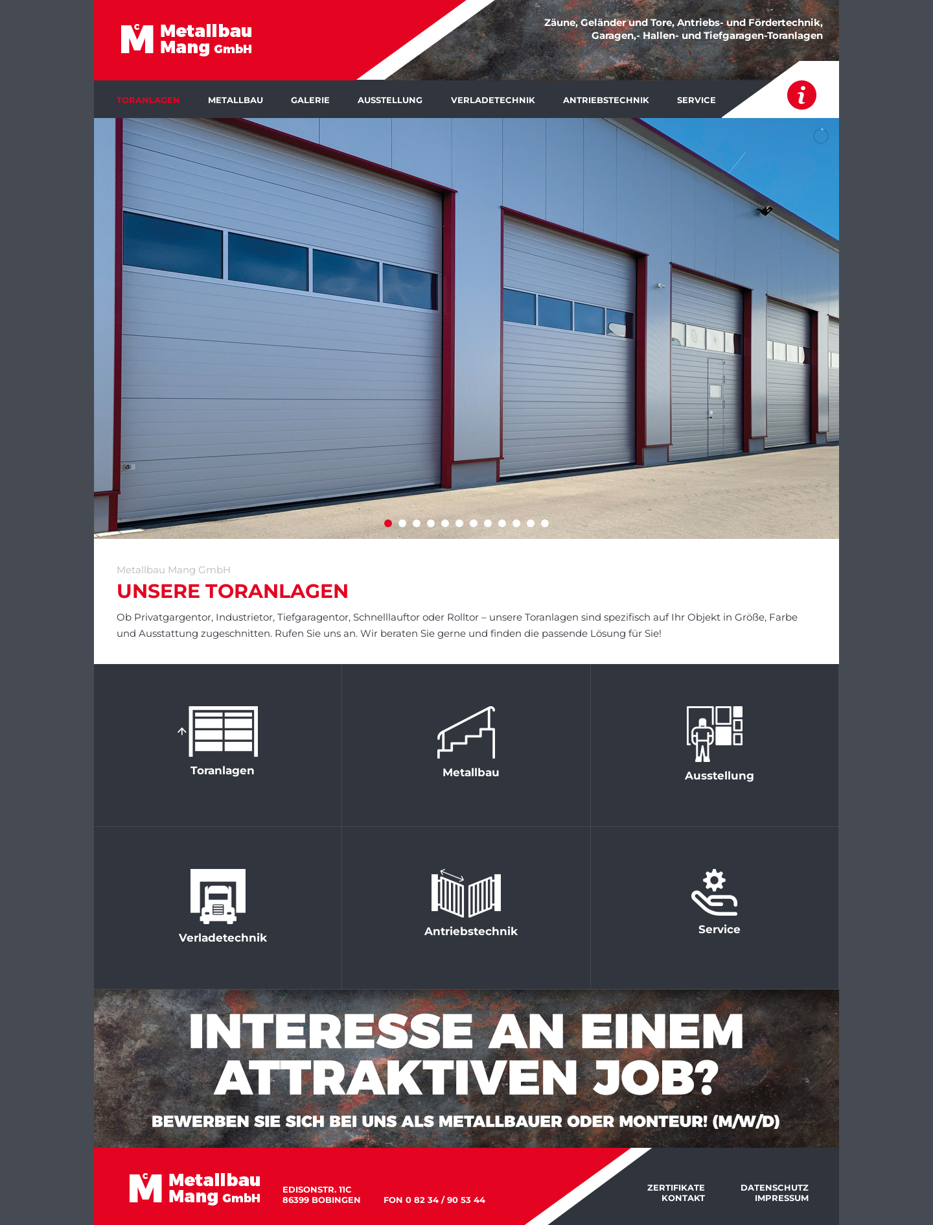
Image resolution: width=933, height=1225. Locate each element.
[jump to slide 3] (416, 523)
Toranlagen (148, 100)
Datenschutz (775, 1187)
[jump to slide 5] (445, 523)
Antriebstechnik (606, 100)
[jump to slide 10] (516, 523)
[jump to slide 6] (459, 523)
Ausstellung (390, 100)
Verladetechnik (493, 100)
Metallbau (235, 100)
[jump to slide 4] (431, 523)
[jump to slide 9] (502, 523)
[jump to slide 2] (402, 523)
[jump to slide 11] (531, 523)
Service (696, 100)
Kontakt (683, 1198)
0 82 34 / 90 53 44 (445, 1200)
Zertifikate (676, 1187)
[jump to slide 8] (488, 523)
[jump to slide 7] (474, 523)
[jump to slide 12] (545, 523)
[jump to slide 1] (388, 523)
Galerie (310, 100)
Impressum (782, 1198)
